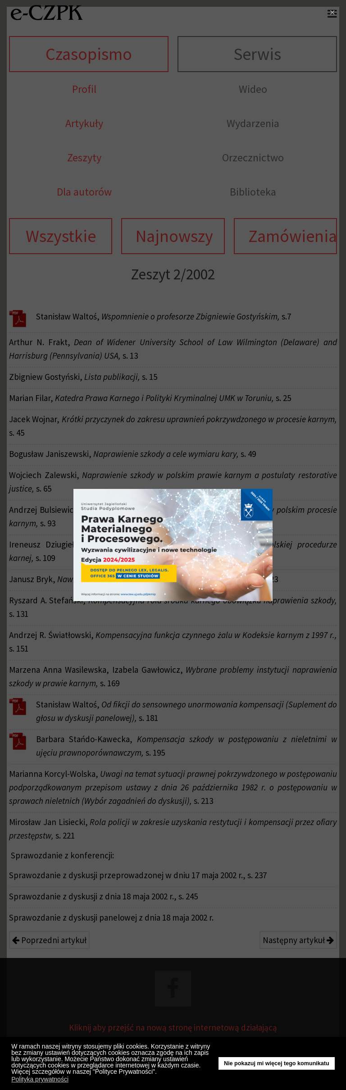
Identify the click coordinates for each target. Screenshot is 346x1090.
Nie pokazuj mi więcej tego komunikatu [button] (276, 1063)
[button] (159, 1073)
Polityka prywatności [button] (39, 1079)
